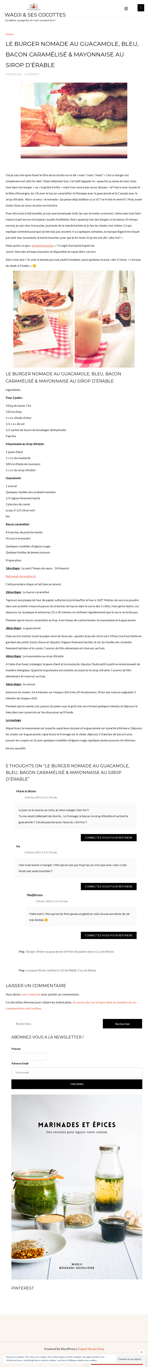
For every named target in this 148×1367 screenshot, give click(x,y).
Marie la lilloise (26, 791)
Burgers (10, 34)
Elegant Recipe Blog (91, 1349)
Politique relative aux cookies (82, 1360)
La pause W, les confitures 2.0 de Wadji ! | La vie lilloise (61, 970)
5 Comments (31, 73)
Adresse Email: (20, 1063)
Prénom (16, 1048)
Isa (18, 846)
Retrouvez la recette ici (21, 576)
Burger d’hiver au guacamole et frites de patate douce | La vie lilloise (70, 951)
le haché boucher (43, 245)
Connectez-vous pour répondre (109, 837)
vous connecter (31, 994)
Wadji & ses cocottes (35, 15)
